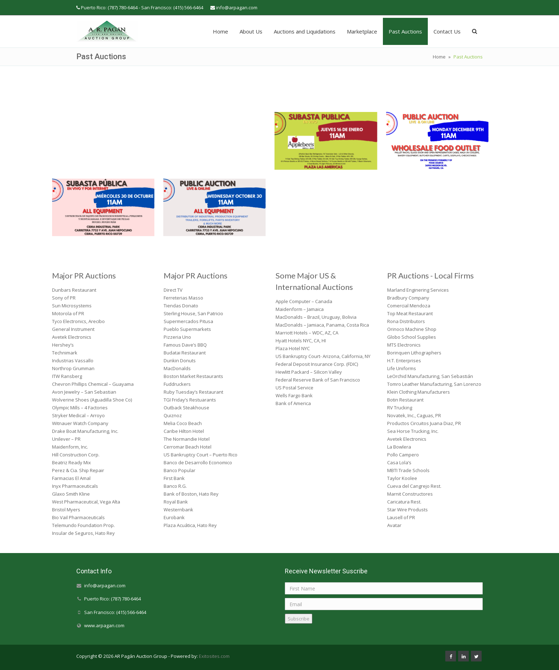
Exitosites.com (214, 656)
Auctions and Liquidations (304, 31)
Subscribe (298, 618)
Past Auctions (405, 31)
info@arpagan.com (236, 7)
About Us (251, 31)
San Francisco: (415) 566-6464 (115, 612)
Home (220, 31)
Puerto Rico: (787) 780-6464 (112, 599)
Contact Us (447, 31)
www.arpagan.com (104, 625)
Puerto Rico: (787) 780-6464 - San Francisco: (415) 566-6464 (142, 7)
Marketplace (362, 31)
